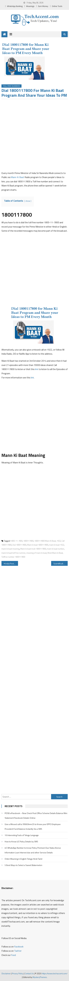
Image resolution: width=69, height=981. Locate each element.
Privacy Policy (17, 973)
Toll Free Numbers (11, 86)
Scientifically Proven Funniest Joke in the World (60, 563)
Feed (13, 955)
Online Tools (57, 6)
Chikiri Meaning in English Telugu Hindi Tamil (23, 858)
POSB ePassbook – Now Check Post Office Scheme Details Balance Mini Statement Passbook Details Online (36, 815)
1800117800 (28, 540)
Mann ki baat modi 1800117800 (33, 548)
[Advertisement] (34, 136)
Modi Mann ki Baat (55, 552)
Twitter (17, 951)
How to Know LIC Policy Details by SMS (21, 841)
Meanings (30, 6)
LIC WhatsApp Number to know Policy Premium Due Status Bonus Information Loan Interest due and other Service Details (33, 850)
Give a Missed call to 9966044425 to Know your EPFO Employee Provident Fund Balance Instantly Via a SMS (33, 826)
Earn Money (43, 6)
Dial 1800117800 (19, 544)
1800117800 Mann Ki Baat (45, 540)
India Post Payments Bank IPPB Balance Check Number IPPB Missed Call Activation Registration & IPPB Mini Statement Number (11, 563)
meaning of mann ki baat (36, 552)
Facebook (18, 946)
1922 (59, 540)
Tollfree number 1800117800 (13, 556)
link (37, 369)
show (27, 200)
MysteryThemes (40, 977)
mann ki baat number (55, 548)
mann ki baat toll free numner (13, 552)
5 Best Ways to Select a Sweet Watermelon (23, 865)
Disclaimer (6, 973)
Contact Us (29, 973)
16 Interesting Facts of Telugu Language (22, 835)
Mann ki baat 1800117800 (37, 544)
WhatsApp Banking (15, 6)
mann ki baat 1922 (56, 544)
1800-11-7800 (17, 540)
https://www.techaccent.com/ (55, 973)
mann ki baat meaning (10, 548)
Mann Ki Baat (17, 177)
